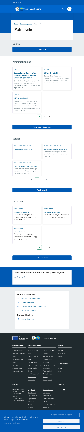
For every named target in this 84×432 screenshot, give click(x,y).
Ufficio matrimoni (21, 98)
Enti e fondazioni (17, 359)
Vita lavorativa (32, 362)
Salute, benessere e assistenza (49, 366)
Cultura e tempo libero (33, 357)
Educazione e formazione (32, 378)
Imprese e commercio (34, 365)
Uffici (13, 356)
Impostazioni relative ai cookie (61, 415)
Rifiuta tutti (61, 421)
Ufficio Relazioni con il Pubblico (49, 405)
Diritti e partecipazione (47, 378)
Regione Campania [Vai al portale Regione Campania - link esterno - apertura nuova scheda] (17, 3)
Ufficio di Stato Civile (52, 73)
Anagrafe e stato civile (33, 352)
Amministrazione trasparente (48, 391)
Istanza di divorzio (19, 232)
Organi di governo (17, 350)
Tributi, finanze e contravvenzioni (48, 357)
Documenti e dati (17, 371)
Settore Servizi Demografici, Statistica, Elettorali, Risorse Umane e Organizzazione (25, 75)
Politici (14, 362)
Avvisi (60, 356)
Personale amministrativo (17, 366)
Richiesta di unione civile (52, 212)
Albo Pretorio (47, 396)
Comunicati (61, 353)
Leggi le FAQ (31, 390)
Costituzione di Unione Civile (23, 149)
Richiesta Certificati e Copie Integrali (55, 149)
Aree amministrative (18, 353)
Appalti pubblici (32, 368)
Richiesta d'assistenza (31, 405)
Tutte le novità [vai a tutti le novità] (42, 49)
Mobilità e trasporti (33, 374)
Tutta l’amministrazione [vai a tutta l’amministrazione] (42, 127)
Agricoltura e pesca (49, 374)
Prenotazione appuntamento (32, 394)
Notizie (60, 350)
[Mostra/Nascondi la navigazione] (2, 9)
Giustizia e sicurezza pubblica (49, 352)
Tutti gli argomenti (26, 24)
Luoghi (60, 369)
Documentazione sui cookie (12, 423)
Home (16, 24)
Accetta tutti (61, 427)
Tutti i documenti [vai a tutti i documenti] (42, 258)
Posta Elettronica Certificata (48, 400)
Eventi (60, 371)
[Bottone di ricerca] (69, 9)
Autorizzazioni (47, 371)
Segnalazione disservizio (32, 400)
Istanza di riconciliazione (21, 212)
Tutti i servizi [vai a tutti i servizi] (42, 190)
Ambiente (46, 362)
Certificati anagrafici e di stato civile (25, 166)
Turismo (30, 371)
